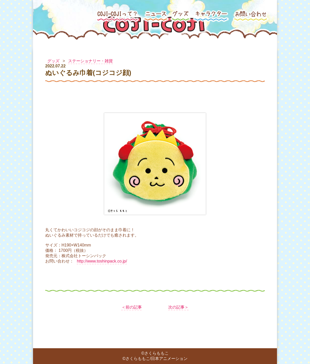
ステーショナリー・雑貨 (90, 61)
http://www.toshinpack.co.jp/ (102, 261)
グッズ (53, 61)
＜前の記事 (131, 307)
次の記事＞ (178, 307)
